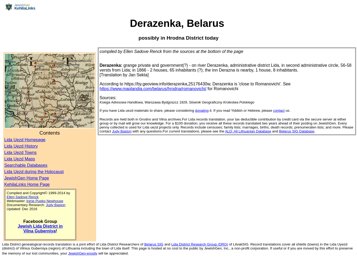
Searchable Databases (25, 165)
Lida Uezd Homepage (25, 140)
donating (202, 111)
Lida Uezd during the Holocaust (34, 171)
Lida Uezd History (21, 146)
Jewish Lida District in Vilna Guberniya (40, 228)
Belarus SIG (153, 244)
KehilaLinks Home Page (27, 184)
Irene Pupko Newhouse (44, 201)
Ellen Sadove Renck (23, 197)
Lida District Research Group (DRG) (199, 244)
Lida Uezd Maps (19, 159)
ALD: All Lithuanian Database (248, 131)
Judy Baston (55, 205)
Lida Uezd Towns (20, 152)
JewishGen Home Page (26, 178)
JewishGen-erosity (82, 253)
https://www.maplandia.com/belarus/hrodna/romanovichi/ (153, 88)
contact (279, 111)
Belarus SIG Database (296, 131)
